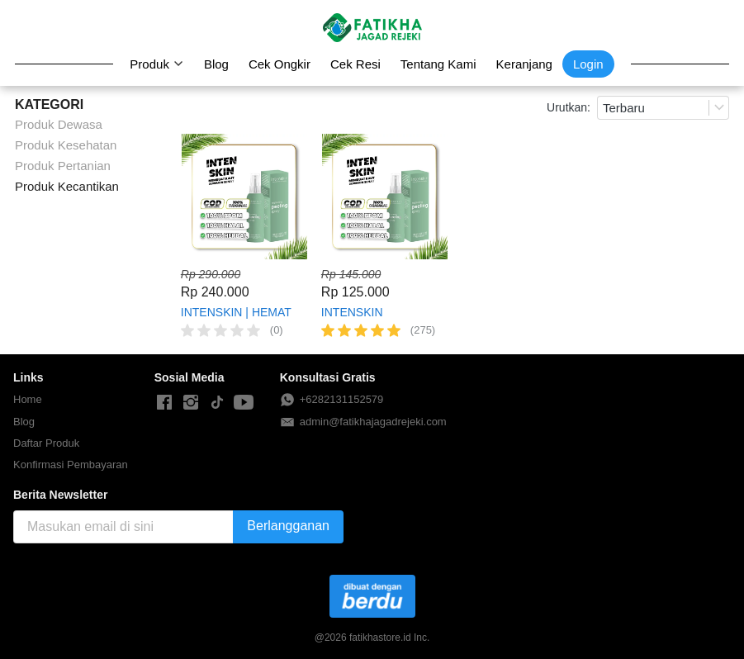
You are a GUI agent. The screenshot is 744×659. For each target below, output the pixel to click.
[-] (164, 403)
